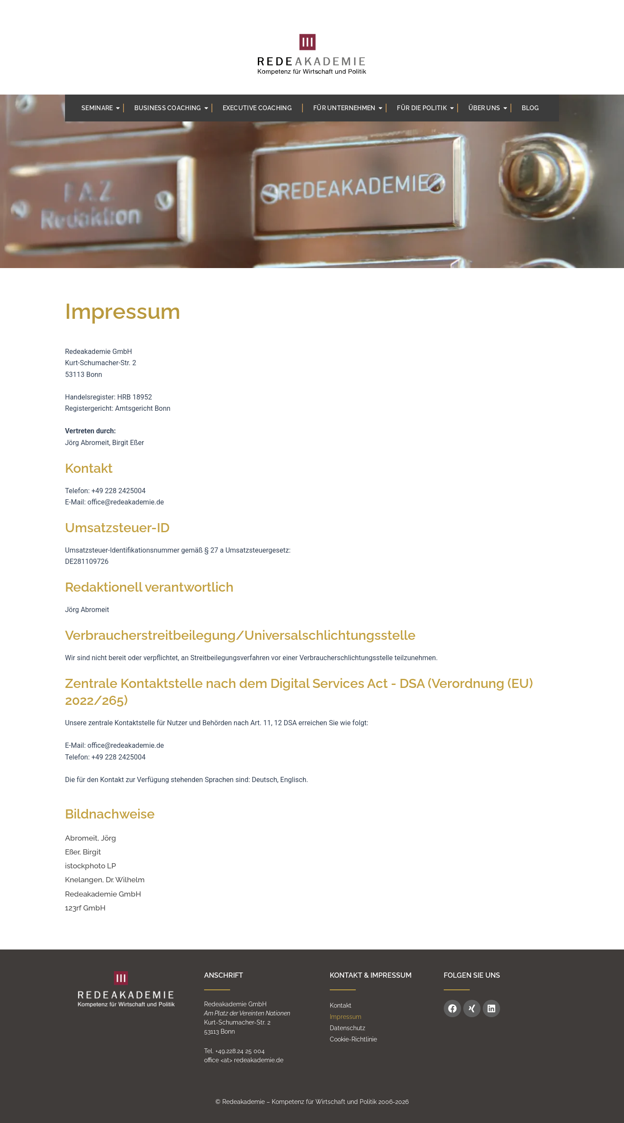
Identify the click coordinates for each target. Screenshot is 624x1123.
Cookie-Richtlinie (353, 1039)
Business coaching (171, 108)
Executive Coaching (257, 108)
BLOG (530, 108)
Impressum (345, 1016)
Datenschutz (347, 1028)
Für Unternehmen (348, 108)
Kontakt (340, 1005)
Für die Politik (426, 108)
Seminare (101, 108)
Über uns (488, 108)
